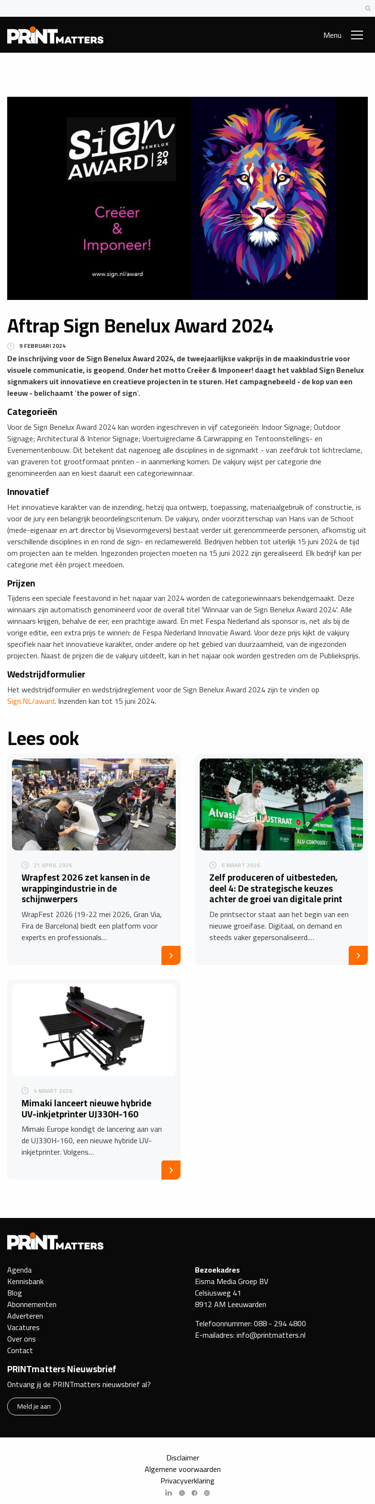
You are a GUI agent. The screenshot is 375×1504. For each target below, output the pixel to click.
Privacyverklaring (187, 1480)
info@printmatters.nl (271, 1335)
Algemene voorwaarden (183, 1469)
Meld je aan (34, 1406)
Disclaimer (182, 1457)
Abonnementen (32, 1304)
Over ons (21, 1339)
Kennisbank (25, 1281)
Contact (20, 1350)
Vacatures (23, 1327)
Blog (14, 1293)
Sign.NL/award (31, 701)
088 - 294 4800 (280, 1323)
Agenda (19, 1270)
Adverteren (25, 1316)
